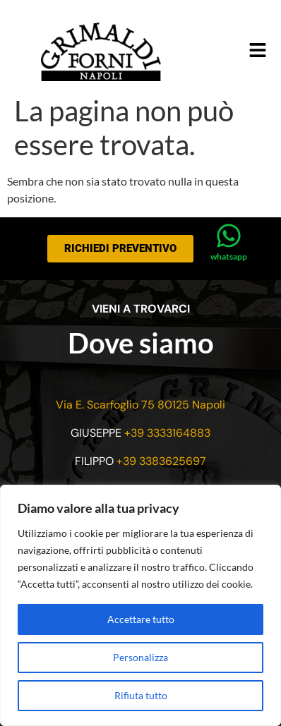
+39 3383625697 (161, 461)
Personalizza (140, 657)
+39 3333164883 (167, 432)
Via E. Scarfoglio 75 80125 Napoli (140, 404)
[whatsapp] (228, 235)
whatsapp (228, 256)
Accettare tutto (140, 619)
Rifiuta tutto (140, 695)
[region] (140, 605)
